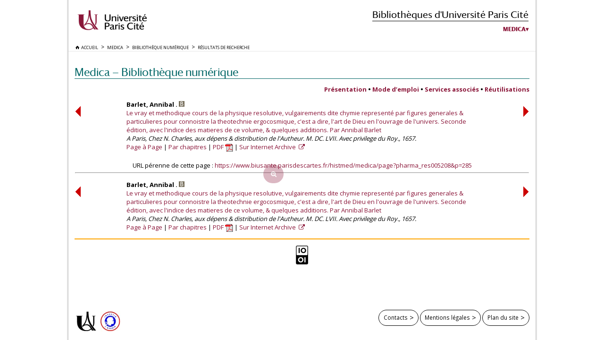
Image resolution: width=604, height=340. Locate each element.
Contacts (396, 317)
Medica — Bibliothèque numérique (156, 72)
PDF (223, 147)
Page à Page (144, 147)
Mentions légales (447, 317)
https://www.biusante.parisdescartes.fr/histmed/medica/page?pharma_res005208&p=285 (343, 165)
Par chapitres (187, 147)
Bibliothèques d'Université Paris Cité (450, 14)
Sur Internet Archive (268, 147)
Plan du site (503, 317)
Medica (514, 29)
